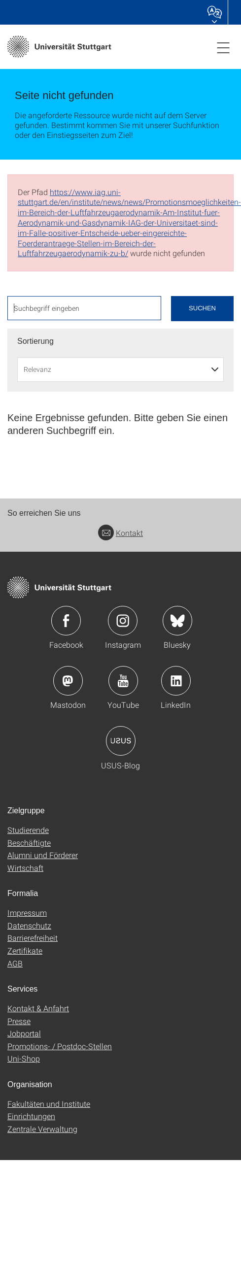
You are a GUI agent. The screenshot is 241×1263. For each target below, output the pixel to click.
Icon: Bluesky (177, 620)
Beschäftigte (29, 842)
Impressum (27, 912)
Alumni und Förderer (42, 855)
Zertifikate (24, 950)
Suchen (202, 308)
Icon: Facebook (66, 620)
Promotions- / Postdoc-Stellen (59, 1046)
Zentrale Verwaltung (42, 1129)
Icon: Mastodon (68, 681)
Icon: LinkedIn (176, 681)
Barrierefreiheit (32, 937)
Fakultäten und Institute (48, 1103)
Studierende (28, 830)
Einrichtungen (31, 1116)
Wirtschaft (25, 868)
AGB (15, 963)
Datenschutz (29, 925)
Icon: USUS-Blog (121, 741)
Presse (19, 1021)
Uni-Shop (23, 1058)
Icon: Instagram (123, 620)
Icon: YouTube (123, 681)
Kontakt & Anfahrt (38, 1008)
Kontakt (120, 533)
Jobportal (24, 1033)
